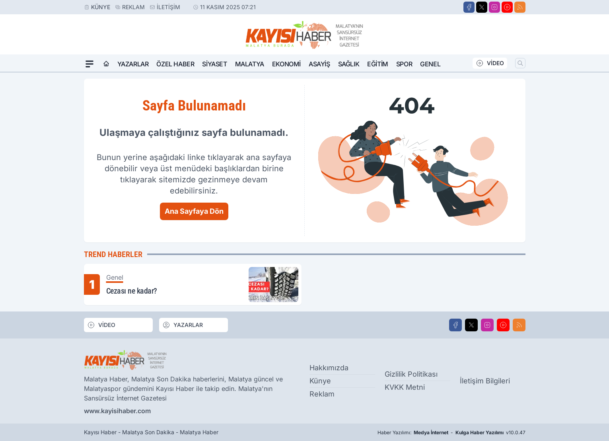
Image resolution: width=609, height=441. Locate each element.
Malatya (249, 64)
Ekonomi (286, 64)
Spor (404, 64)
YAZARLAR (182, 325)
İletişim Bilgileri (485, 381)
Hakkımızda (328, 368)
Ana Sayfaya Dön (194, 211)
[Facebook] (469, 7)
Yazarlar (133, 64)
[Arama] (520, 63)
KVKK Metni (405, 387)
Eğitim (377, 64)
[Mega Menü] (89, 64)
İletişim (168, 7)
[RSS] (519, 7)
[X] (481, 7)
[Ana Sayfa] (106, 64)
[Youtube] (507, 7)
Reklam (133, 7)
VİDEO (490, 63)
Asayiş (319, 64)
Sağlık (349, 64)
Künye (100, 7)
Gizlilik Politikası (411, 374)
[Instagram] (494, 7)
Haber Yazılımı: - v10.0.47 (451, 432)
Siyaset (214, 64)
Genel (430, 64)
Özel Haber (175, 64)
